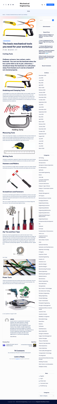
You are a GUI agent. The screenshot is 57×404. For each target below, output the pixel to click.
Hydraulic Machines (43, 244)
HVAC (40, 242)
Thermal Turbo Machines (44, 343)
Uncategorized (42, 355)
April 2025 (41, 85)
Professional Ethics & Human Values (45, 308)
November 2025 (42, 75)
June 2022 (41, 114)
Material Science (43, 276)
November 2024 (42, 97)
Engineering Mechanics (44, 212)
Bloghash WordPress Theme (42, 401)
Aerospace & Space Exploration (46, 165)
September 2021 (42, 133)
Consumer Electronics (44, 183)
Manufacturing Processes (45, 269)
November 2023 (42, 109)
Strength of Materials (44, 333)
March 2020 (41, 148)
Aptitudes (41, 170)
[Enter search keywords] (46, 20)
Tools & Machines (7, 40)
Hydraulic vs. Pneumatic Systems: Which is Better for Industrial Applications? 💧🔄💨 (46, 52)
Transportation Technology (45, 353)
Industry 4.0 (41, 259)
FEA (39, 224)
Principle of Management (45, 305)
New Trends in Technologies (45, 288)
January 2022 (42, 126)
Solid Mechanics (42, 328)
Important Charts (43, 254)
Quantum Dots (42, 311)
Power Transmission (43, 300)
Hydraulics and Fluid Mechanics (46, 247)
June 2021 (41, 141)
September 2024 (43, 102)
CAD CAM (41, 177)
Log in (41, 378)
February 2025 (42, 90)
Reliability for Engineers (44, 316)
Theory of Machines (43, 341)
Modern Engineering (43, 281)
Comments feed (44, 383)
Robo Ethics (41, 321)
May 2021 (41, 143)
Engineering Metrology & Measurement (44, 216)
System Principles (43, 338)
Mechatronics (42, 278)
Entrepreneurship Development (46, 221)
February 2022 (42, 124)
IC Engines (41, 252)
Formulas (41, 228)
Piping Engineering (43, 295)
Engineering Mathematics (45, 210)
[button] (50, 5)
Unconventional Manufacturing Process (46, 358)
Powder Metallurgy (43, 298)
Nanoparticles (42, 286)
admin (12, 319)
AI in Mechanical (42, 167)
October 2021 (42, 131)
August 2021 (41, 136)
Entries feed (43, 381)
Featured (41, 226)
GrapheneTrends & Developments (43, 236)
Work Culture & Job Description (46, 364)
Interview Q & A (42, 261)
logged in (17, 358)
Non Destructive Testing (44, 291)
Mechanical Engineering (25, 5)
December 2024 (42, 95)
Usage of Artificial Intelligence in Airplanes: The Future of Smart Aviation (46, 36)
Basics (40, 175)
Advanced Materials (43, 160)
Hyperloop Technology (44, 249)
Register (42, 376)
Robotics (41, 324)
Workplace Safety (43, 366)
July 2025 (41, 78)
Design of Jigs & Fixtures (44, 186)
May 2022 (41, 116)
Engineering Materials (44, 208)
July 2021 (41, 138)
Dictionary (41, 191)
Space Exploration (43, 331)
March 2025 (41, 87)
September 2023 (42, 112)
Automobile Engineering (44, 172)
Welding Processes (43, 361)
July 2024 (41, 104)
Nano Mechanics (43, 283)
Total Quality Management (45, 350)
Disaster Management (44, 193)
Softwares (41, 326)
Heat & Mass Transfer (44, 239)
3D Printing (41, 158)
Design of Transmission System (46, 188)
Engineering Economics (44, 205)
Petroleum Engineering (44, 293)
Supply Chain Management (45, 336)
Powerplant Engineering (44, 303)
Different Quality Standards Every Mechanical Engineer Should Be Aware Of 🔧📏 (46, 58)
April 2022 (41, 119)
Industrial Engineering (44, 256)
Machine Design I (43, 264)
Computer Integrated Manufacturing (44, 180)
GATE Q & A (41, 233)
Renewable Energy (43, 319)
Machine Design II (43, 266)
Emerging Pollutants (43, 200)
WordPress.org (43, 385)
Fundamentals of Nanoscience (46, 231)
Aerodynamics (42, 162)
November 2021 (42, 129)
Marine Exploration (43, 271)
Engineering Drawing (43, 203)
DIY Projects (41, 195)
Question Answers (43, 314)
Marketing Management (44, 274)
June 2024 (41, 107)
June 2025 (41, 80)
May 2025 (41, 82)
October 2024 (42, 99)
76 (16, 49)
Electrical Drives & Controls (45, 198)
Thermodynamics (43, 345)
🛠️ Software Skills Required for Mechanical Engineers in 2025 (46, 47)
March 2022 (41, 121)
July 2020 (41, 146)
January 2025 (42, 92)
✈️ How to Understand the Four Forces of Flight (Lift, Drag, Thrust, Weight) (46, 42)
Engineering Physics (43, 219)
